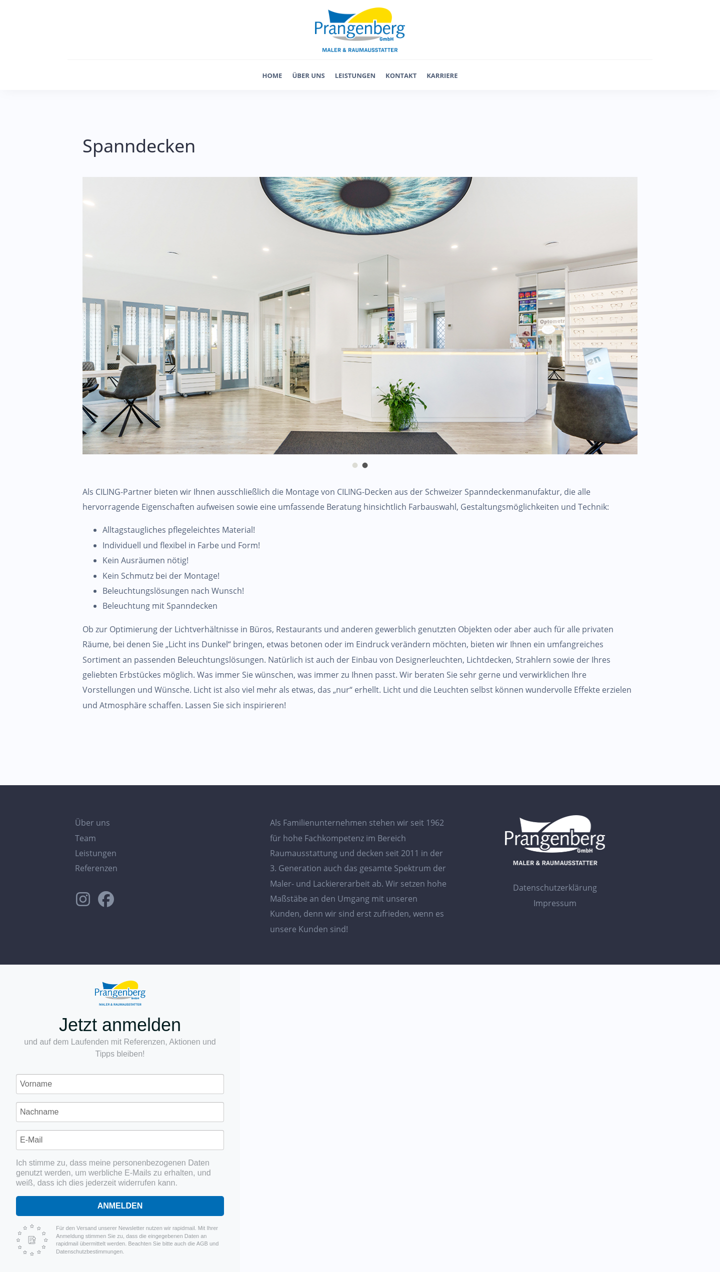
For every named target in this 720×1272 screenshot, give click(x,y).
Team (85, 838)
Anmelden (120, 1206)
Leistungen (355, 75)
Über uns (308, 75)
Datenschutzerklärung (555, 887)
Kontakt (401, 75)
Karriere (442, 75)
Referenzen (96, 868)
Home (272, 75)
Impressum (555, 903)
